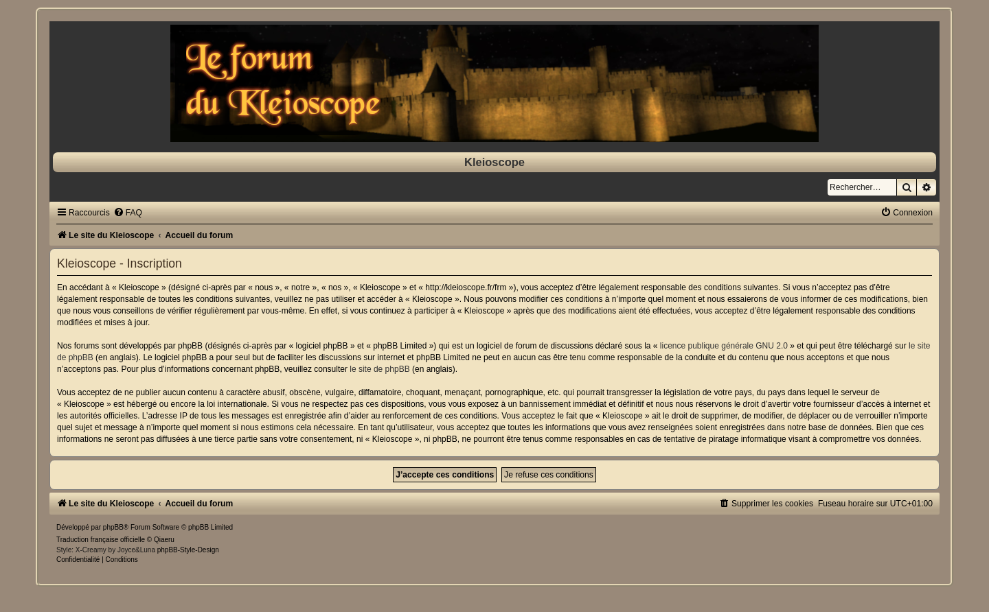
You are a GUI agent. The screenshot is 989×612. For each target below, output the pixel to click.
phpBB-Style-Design (188, 550)
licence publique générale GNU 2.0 (724, 346)
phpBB (113, 527)
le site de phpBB (379, 369)
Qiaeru (164, 539)
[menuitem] (127, 212)
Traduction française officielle (100, 539)
